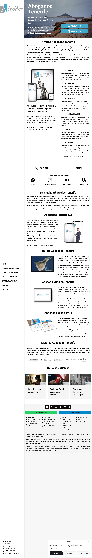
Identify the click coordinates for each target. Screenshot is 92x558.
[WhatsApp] (33, 180)
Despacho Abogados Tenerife (58, 192)
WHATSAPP (7, 546)
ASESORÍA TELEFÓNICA (11, 553)
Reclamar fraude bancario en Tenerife (57, 392)
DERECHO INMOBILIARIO (70, 114)
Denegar (69, 553)
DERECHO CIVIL (67, 70)
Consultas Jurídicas (50, 184)
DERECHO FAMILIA (68, 99)
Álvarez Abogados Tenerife (48, 446)
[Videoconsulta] (67, 180)
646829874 (7, 543)
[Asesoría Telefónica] (83, 180)
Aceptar (56, 553)
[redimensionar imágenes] (35, 379)
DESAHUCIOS (66, 129)
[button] (89, 542)
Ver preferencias (83, 553)
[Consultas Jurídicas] (50, 180)
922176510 (7, 541)
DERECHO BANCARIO (69, 143)
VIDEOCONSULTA (9, 551)
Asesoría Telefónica (83, 184)
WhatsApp (33, 184)
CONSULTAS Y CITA (9, 548)
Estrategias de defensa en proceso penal (78, 392)
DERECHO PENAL (67, 83)
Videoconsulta (67, 184)
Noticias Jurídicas (58, 368)
